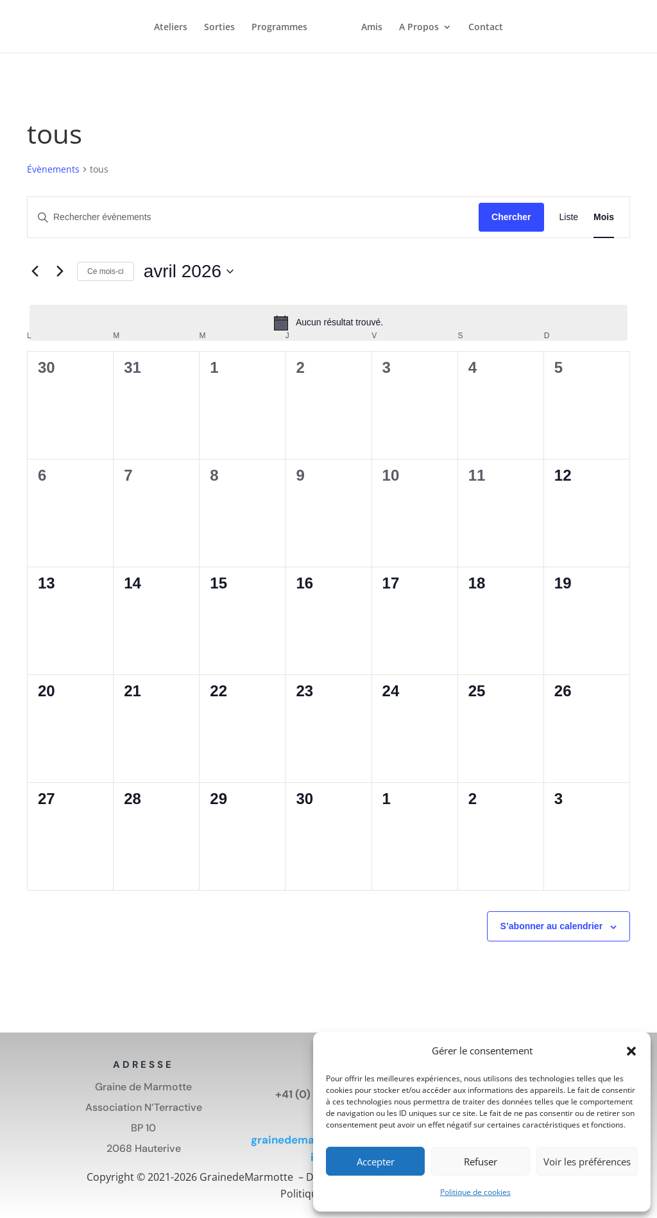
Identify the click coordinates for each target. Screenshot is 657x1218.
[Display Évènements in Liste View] (569, 217)
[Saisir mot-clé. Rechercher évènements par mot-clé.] (253, 217)
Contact (485, 28)
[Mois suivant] (59, 271)
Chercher (511, 217)
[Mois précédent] (34, 271)
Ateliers (170, 28)
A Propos (419, 28)
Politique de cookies (475, 1192)
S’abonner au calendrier (551, 926)
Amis (371, 28)
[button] (631, 1051)
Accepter (376, 1161)
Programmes (279, 28)
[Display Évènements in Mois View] (603, 217)
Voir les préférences (587, 1161)
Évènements (53, 169)
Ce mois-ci (105, 271)
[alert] (328, 323)
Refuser (480, 1161)
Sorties (219, 28)
